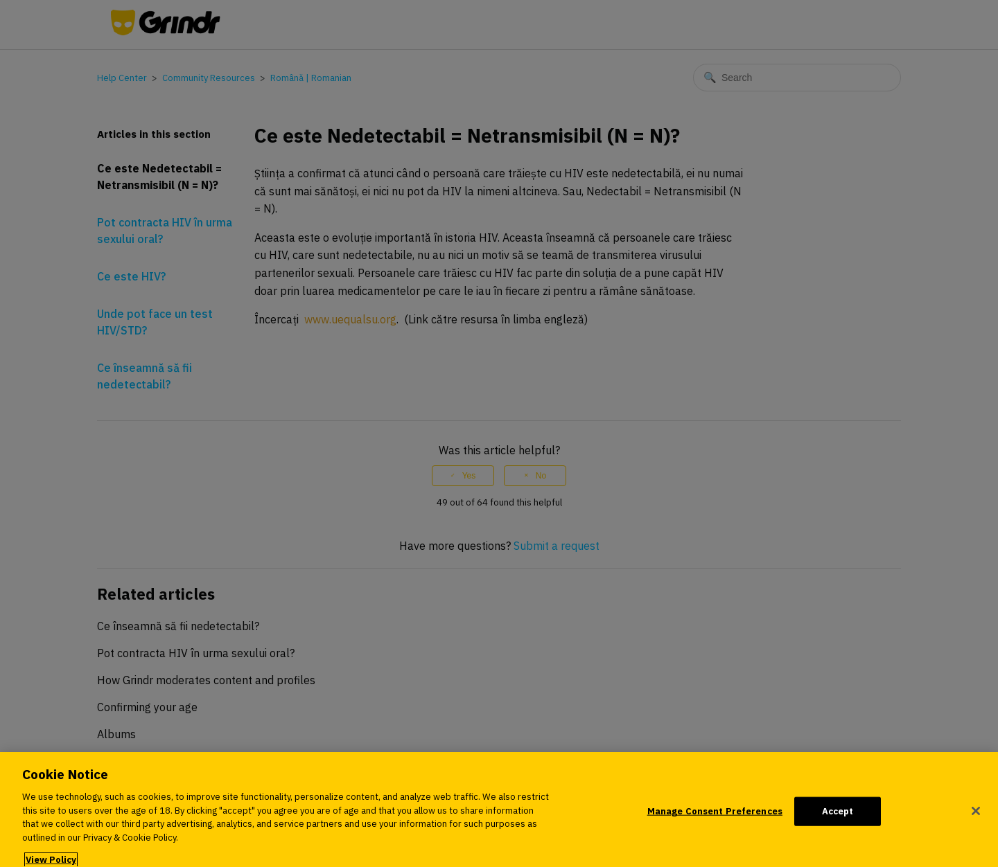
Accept (838, 815)
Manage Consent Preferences (714, 815)
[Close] (976, 816)
